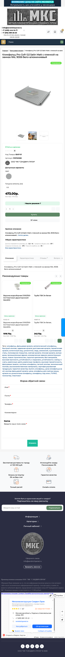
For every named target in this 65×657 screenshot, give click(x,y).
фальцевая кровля (24, 346)
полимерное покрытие (17, 353)
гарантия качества (20, 369)
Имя (6, 387)
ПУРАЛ (54, 373)
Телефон (8, 404)
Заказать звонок (32, 567)
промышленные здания (17, 355)
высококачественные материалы (23, 367)
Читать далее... (23, 235)
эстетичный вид (16, 351)
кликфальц (11, 346)
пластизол (16, 376)
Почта (7, 396)
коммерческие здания (37, 355)
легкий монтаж (43, 364)
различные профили (32, 362)
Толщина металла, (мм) (14, 184)
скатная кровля (34, 353)
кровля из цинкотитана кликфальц (17, 373)
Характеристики (27, 258)
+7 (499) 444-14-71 (9, 30)
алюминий (43, 351)
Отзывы (44, 258)
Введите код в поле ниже (15, 424)
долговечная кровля (41, 348)
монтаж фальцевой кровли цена (19, 371)
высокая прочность (10, 360)
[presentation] (21, 430)
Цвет (7, 171)
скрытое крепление (35, 357)
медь (36, 351)
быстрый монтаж (9, 348)
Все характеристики (13, 248)
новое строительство (17, 357)
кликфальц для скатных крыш (46, 371)
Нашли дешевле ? (32, 203)
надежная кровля (24, 348)
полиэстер (6, 376)
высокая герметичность (51, 362)
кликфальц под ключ (41, 373)
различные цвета (15, 362)
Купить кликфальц (36, 369)
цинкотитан (28, 351)
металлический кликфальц (44, 346)
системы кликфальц (27, 364)
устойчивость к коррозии (30, 360)
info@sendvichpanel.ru (11, 28)
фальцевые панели (10, 364)
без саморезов (50, 357)
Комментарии (10, 413)
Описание (9, 258)
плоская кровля (48, 353)
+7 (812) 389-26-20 (9, 33)
